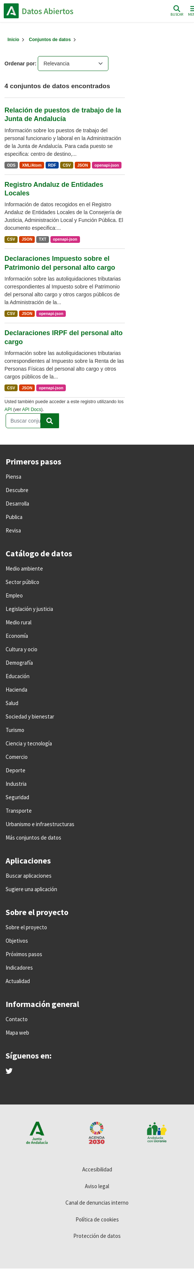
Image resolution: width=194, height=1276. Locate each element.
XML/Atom (31, 165)
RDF (52, 165)
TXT (42, 239)
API (8, 409)
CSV (67, 165)
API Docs (31, 409)
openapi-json (107, 165)
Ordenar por (19, 64)
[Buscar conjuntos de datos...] (32, 420)
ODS (11, 165)
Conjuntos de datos (50, 39)
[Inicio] (13, 39)
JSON (82, 165)
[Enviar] (49, 420)
